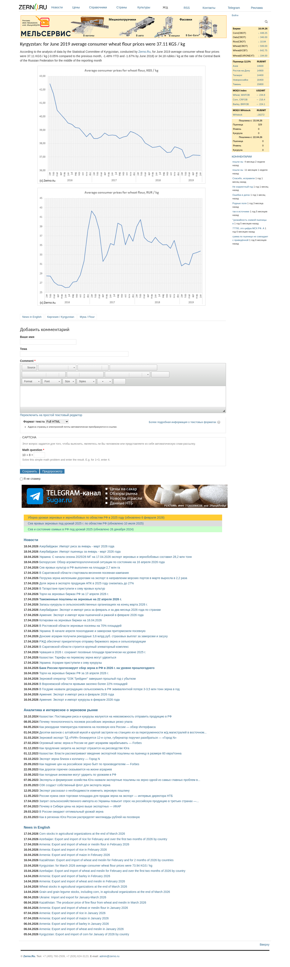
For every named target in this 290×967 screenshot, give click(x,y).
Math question (33, 450)
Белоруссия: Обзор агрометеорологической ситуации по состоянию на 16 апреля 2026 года (102, 562)
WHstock (237, 114)
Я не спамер (32, 478)
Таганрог (237, 75)
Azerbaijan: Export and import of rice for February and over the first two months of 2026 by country (103, 839)
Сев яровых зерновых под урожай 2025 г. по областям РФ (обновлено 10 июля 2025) (84, 523)
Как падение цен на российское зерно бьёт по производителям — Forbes (89, 764)
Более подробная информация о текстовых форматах (182, 422)
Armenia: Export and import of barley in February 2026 (74, 876)
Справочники (101, 7)
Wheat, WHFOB (241, 95)
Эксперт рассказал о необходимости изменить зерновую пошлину (84, 790)
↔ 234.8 (260, 95)
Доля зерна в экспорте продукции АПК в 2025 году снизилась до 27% (86, 583)
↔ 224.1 (260, 104)
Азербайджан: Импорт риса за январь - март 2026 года (76, 546)
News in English (32, 316)
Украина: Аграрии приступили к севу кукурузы (70, 662)
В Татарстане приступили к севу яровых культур (72, 588)
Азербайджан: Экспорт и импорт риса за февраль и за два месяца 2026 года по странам (100, 609)
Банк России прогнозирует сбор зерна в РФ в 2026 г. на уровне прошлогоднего (96, 668)
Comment (28, 361)
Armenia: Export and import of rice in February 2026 (73, 849)
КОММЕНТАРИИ (242, 156)
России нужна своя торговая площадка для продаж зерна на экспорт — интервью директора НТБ (106, 796)
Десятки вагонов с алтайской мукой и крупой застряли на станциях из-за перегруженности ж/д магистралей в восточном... (123, 732)
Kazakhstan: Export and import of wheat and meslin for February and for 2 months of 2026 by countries (106, 860)
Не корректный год (242, 186)
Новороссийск (240, 80)
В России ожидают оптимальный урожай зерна (71, 811)
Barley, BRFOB (241, 104)
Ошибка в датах (241, 195)
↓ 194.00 (262, 55)
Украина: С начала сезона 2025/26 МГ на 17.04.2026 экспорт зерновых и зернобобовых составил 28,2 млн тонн (115, 556)
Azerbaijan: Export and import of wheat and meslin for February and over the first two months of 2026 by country (112, 870)
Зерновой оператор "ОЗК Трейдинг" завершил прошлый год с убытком (87, 678)
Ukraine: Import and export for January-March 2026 (72, 897)
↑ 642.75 (262, 50)
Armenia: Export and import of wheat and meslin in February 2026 (82, 881)
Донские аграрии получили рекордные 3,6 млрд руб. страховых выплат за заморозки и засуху (103, 636)
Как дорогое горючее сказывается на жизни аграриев (75, 769)
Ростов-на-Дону (241, 70)
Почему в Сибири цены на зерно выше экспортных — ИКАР (80, 806)
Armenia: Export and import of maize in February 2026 (74, 855)
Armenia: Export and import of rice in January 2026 (72, 913)
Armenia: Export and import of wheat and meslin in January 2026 (81, 929)
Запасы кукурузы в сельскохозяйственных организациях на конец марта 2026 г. (93, 604)
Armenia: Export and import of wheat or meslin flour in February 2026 (84, 844)
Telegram (234, 7)
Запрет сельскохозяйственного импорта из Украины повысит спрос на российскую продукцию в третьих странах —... (119, 801)
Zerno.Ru (144, 51)
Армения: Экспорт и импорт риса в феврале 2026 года (76, 694)
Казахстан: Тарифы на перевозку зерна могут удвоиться (77, 657)
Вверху (264, 944)
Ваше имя (27, 337)
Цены (79, 7)
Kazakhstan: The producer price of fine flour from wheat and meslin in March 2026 (92, 902)
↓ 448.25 (262, 33)
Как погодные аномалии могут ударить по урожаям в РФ (77, 774)
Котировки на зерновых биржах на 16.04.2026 (70, 620)
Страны (125, 7)
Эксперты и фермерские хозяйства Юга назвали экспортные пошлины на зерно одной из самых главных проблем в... (119, 780)
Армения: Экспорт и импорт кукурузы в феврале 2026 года (79, 699)
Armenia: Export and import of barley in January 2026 (74, 923)
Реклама (257, 7)
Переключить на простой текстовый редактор (51, 415)
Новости (60, 7)
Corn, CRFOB (240, 99)
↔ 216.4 (260, 99)
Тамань (237, 84)
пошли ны (238, 161)
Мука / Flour (87, 316)
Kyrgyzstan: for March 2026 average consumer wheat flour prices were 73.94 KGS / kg (95, 865)
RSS (187, 7)
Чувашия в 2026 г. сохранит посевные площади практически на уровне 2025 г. (92, 652)
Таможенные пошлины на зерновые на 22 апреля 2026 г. (80, 599)
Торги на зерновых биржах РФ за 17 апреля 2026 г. (74, 594)
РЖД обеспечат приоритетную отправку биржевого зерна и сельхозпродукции (92, 641)
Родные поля (239, 203)
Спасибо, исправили (243, 178)
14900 (260, 70)
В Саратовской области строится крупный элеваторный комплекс (84, 646)
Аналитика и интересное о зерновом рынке (61, 710)
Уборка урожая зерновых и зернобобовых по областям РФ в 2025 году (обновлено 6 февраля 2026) (94, 517)
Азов (235, 66)
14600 (260, 66)
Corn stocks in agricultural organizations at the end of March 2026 (82, 833)
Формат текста (34, 421)
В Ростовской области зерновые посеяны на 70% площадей (80, 625)
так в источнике (240, 211)
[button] (29, 367)
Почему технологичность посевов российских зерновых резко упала (85, 721)
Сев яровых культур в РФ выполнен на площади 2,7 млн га (79, 567)
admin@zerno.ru (109, 956)
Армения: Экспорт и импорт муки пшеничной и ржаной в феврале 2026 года (91, 615)
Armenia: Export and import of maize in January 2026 (74, 918)
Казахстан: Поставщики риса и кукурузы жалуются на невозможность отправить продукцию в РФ (105, 716)
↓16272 (261, 114)
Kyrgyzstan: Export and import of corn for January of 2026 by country (84, 934)
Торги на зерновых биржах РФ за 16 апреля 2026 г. (74, 673)
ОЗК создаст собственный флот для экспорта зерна (74, 785)
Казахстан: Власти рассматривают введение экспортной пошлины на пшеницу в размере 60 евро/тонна (110, 753)
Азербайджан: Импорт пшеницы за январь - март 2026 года (80, 551)
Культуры (149, 7)
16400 (260, 80)
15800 (260, 84)
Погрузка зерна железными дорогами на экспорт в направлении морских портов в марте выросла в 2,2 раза (113, 578)
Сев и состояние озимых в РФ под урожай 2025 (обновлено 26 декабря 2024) (79, 529)
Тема (23, 349)
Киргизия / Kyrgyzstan (60, 316)
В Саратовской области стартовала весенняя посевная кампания (84, 572)
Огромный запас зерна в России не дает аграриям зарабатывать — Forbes (90, 743)
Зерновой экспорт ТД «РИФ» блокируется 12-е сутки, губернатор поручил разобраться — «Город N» (108, 737)
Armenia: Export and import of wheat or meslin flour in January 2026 (83, 907)
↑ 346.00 (262, 37)
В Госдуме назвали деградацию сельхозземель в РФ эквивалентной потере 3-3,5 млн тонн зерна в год (109, 689)
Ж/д (165, 7)
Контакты (209, 7)
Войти (235, 15)
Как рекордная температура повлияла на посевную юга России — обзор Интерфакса (97, 727)
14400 (260, 75)
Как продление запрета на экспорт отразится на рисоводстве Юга (84, 748)
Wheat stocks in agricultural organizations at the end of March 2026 (83, 886)
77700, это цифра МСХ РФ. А (248, 228)
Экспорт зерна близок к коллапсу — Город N (69, 759)
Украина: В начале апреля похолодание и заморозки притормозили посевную (92, 631)
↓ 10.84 (262, 41)
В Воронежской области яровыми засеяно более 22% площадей (83, 684)
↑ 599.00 (262, 46)
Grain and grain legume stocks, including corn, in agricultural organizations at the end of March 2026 (104, 891)
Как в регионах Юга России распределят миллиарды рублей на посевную (89, 817)
